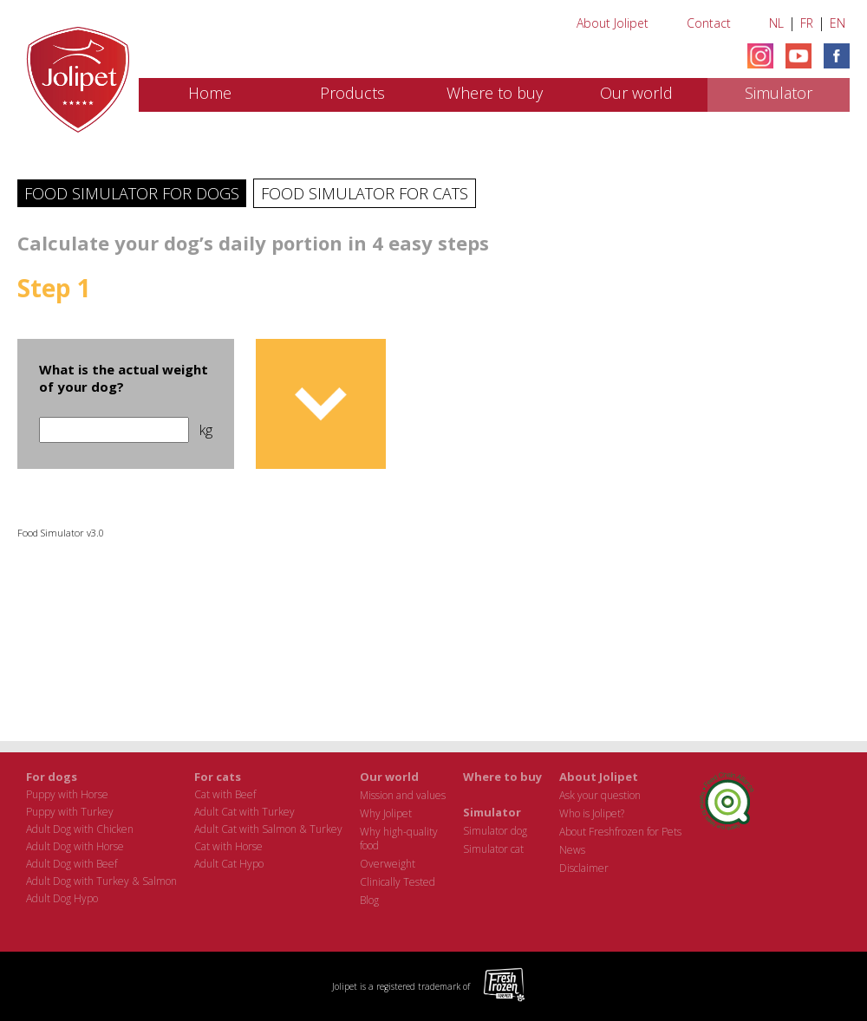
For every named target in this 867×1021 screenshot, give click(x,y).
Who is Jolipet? (591, 813)
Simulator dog (495, 830)
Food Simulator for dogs (131, 193)
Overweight (387, 863)
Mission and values (403, 795)
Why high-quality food (399, 838)
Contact (709, 23)
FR (806, 23)
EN (837, 23)
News (572, 849)
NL (776, 23)
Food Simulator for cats (364, 193)
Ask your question (600, 795)
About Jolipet (613, 23)
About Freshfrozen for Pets (620, 831)
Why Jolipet (386, 813)
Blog (369, 900)
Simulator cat (493, 849)
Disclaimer (584, 868)
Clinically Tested (397, 882)
